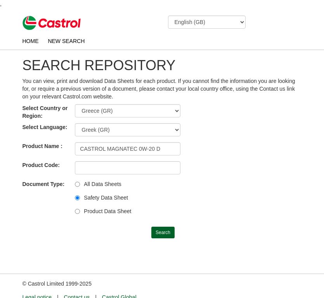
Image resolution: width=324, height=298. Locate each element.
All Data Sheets (102, 184)
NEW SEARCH (66, 41)
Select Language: (45, 127)
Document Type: (44, 184)
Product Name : (42, 146)
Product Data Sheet (107, 211)
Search (163, 232)
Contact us (77, 283)
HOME (31, 41)
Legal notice (37, 283)
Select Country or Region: (45, 112)
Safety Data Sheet (106, 198)
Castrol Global (119, 283)
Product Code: (41, 165)
